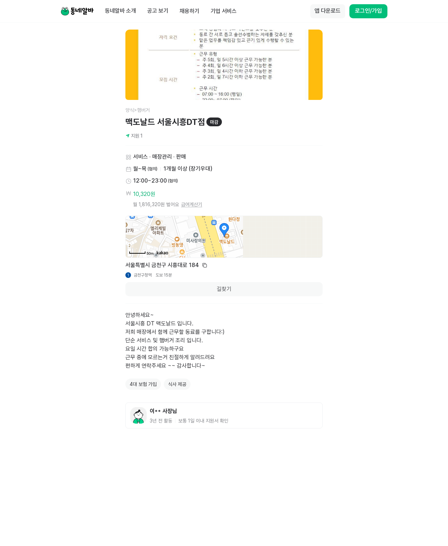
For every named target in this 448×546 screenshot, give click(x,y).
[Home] (77, 11)
